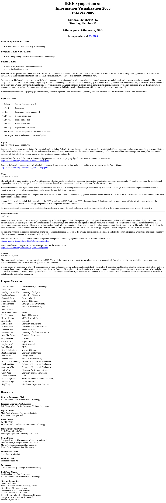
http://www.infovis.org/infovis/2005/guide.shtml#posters (24, 248)
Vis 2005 (93, 36)
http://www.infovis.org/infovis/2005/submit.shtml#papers (25, 161)
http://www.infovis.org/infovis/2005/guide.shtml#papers (24, 167)
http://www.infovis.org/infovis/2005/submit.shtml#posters (25, 241)
